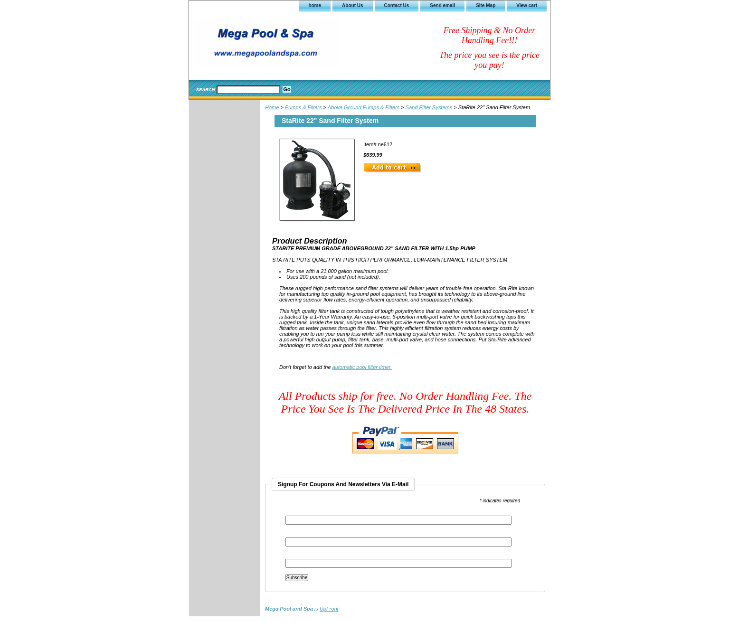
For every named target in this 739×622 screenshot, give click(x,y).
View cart (526, 5)
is (302, 609)
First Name (297, 534)
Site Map (485, 5)
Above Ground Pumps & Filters (364, 107)
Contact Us (396, 5)
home (314, 5)
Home (272, 107)
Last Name (297, 556)
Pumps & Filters (303, 107)
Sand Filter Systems (429, 107)
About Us (352, 5)
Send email (442, 5)
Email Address (303, 512)
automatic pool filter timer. (362, 367)
